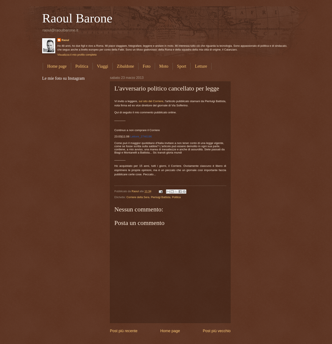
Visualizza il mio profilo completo (77, 54)
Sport (181, 66)
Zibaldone (125, 66)
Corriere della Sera (137, 197)
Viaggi (102, 66)
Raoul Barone (77, 18)
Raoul (65, 40)
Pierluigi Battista (160, 197)
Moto (163, 66)
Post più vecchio (217, 331)
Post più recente (123, 331)
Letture (201, 66)
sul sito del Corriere (151, 101)
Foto (147, 66)
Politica (81, 66)
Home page (57, 66)
